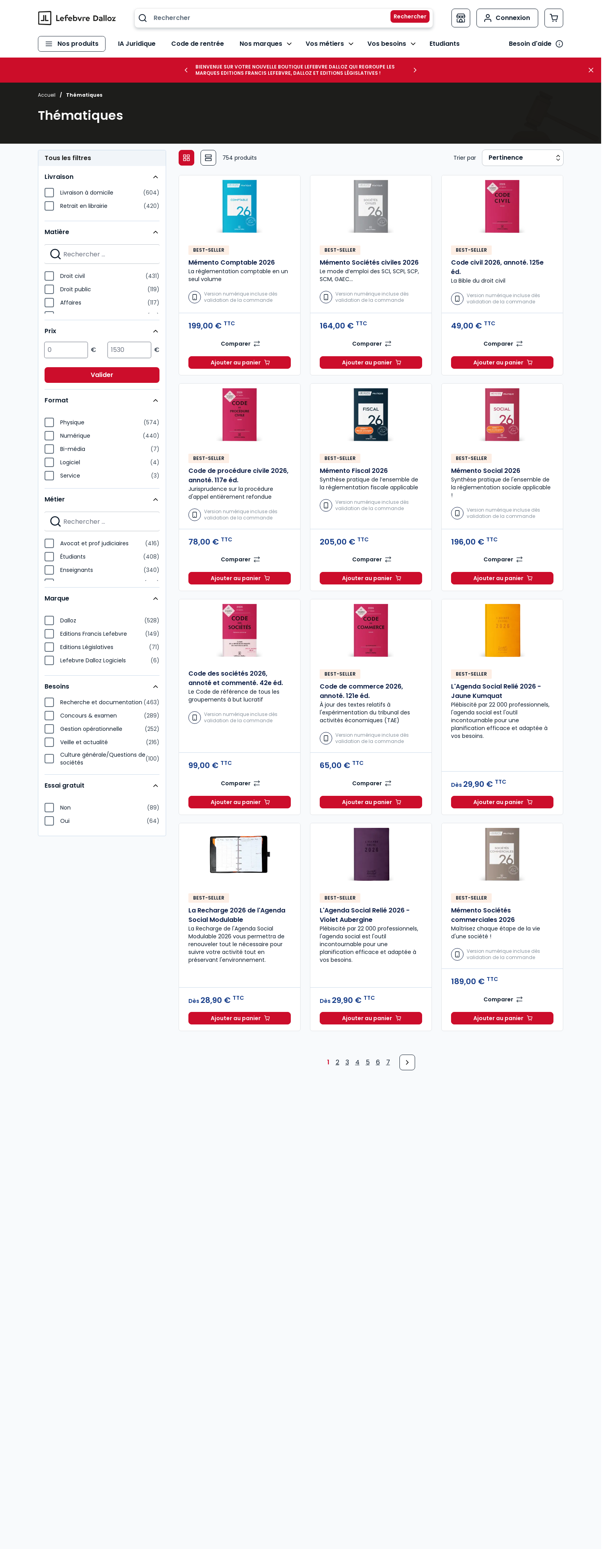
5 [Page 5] (368, 1062)
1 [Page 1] (328, 1062)
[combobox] (284, 18)
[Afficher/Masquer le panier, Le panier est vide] (553, 18)
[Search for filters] (102, 254)
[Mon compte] (507, 18)
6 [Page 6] (378, 1062)
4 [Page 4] (357, 1062)
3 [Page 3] (347, 1062)
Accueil (47, 95)
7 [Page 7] (388, 1062)
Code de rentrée (196, 43)
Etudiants (444, 43)
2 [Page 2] (337, 1062)
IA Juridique (136, 43)
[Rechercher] (405, 18)
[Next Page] (407, 1062)
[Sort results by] (522, 158)
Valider (102, 374)
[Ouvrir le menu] (71, 44)
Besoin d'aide (530, 43)
